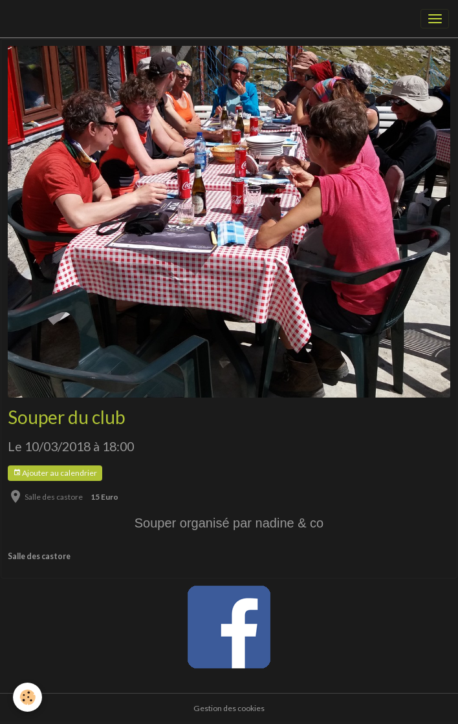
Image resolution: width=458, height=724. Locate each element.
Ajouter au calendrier (55, 473)
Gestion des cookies (229, 708)
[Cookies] (27, 697)
